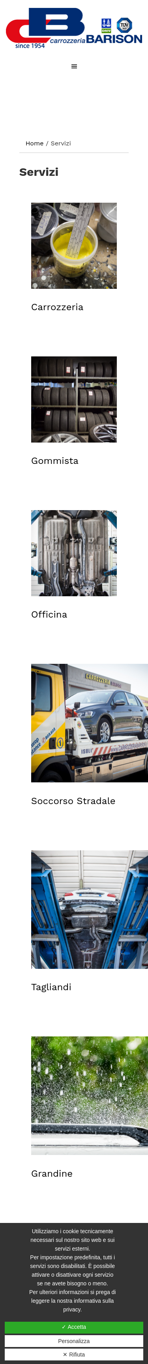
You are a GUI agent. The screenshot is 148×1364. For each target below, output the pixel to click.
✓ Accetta (74, 1327)
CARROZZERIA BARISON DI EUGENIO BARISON (74, 28)
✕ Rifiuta (74, 1354)
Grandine (52, 1173)
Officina (49, 614)
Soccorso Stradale (73, 800)
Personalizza (74, 1341)
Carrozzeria (57, 307)
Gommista (55, 460)
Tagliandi (51, 987)
